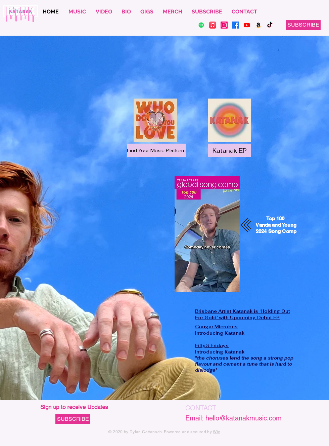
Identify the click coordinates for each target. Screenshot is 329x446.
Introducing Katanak (219, 330)
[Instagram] (224, 25)
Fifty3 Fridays (212, 345)
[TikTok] (269, 25)
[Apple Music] (212, 25)
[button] (303, 25)
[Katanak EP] (229, 150)
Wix (216, 432)
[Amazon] (258, 25)
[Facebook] (235, 25)
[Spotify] (201, 25)
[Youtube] (246, 25)
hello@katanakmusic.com (243, 418)
